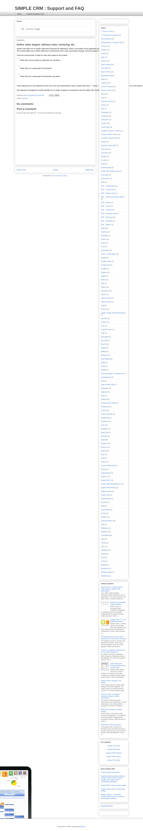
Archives (104, 61)
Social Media (105, 510)
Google (103, 258)
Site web (104, 502)
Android (103, 53)
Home (19, 14)
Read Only (104, 432)
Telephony (104, 532)
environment (105, 178)
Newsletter (104, 388)
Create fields (105, 127)
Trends (103, 543)
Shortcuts (104, 476)
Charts (103, 94)
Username (104, 550)
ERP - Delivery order (108, 193)
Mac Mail (104, 340)
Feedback (104, 236)
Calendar (104, 83)
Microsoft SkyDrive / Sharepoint (112, 373)
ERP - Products (106, 210)
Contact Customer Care (35, 14)
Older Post (89, 170)
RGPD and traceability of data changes (118, 603)
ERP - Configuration (108, 186)
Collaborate (105, 112)
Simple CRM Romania (113, 753)
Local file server (106, 329)
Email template (106, 167)
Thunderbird (105, 535)
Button (103, 79)
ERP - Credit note (107, 189)
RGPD (103, 451)
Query (103, 425)
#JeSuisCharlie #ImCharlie (110, 772)
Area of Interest (106, 64)
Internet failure (106, 302)
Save (103, 458)
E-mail (103, 160)
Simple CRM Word (113, 760)
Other (103, 396)
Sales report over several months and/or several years (118, 665)
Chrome (104, 105)
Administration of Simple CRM (111, 42)
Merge (103, 366)
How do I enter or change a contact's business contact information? (110, 696)
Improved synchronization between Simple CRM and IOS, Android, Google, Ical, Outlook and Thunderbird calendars (113, 779)
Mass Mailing (105, 359)
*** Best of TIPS (106, 31)
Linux (103, 326)
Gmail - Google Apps (108, 254)
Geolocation (105, 250)
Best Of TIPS (105, 72)
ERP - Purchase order (108, 213)
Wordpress (105, 576)
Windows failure (106, 572)
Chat (102, 98)
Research (104, 443)
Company (104, 116)
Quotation (104, 429)
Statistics (104, 517)
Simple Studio (106, 498)
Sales (103, 454)
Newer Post (21, 170)
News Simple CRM (107, 384)
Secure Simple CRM (108, 465)
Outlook (103, 399)
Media (103, 362)
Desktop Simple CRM (108, 145)
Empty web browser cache (110, 171)
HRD (102, 283)
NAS (102, 381)
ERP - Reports (106, 224)
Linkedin (104, 322)
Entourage (104, 175)
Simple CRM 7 (106, 480)
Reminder (104, 436)
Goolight (104, 269)
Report (103, 440)
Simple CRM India (113, 749)
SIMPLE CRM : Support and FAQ (49, 8)
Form (103, 247)
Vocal (103, 557)
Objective (25, 98)
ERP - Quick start (107, 217)
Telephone (104, 528)
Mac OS (104, 344)
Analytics (104, 50)
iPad (102, 305)
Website (104, 565)
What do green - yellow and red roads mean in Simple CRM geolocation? (112, 589)
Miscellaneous (106, 377)
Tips (102, 539)
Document (104, 153)
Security (104, 469)
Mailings (104, 351)
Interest (103, 294)
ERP (102, 182)
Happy (103, 276)
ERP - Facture (106, 202)
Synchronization (106, 521)
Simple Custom (106, 491)
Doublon (104, 156)
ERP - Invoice (106, 206)
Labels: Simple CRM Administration (113, 313)
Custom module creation (109, 134)
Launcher (104, 318)
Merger (103, 370)
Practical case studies (108, 403)
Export (103, 228)
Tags (102, 524)
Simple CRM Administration (110, 484)
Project (103, 410)
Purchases (104, 421)
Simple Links (105, 495)
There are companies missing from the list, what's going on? (113, 651)
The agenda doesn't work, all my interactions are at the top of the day (113, 638)
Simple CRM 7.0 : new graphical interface (118, 620)
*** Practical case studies (110, 35)
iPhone (103, 309)
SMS (102, 506)
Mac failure (105, 337)
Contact (103, 123)
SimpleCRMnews (107, 806)
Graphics (104, 272)
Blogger (82, 826)
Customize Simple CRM (109, 138)
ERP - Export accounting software (113, 197)
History (103, 280)
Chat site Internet (107, 101)
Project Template (107, 414)
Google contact (106, 261)
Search (103, 462)
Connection (105, 120)
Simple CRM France (113, 756)
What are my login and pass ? (111, 725)
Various (103, 554)
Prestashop (105, 407)
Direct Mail (104, 149)
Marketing (104, 355)
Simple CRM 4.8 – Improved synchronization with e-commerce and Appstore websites (112, 796)
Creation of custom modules (111, 131)
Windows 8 (105, 568)
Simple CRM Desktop (108, 488)
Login (103, 333)
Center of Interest (107, 86)
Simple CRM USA (113, 746)
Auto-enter (104, 68)
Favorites (104, 232)
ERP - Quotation (106, 221)
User (102, 546)
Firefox (103, 243)
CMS (102, 109)
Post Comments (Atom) (59, 176)
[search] (55, 29)
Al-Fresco (104, 46)
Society (103, 513)
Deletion (104, 142)
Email (103, 164)
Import (103, 287)
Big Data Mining (106, 75)
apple (103, 57)
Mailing (103, 348)
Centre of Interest (107, 90)
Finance (104, 239)
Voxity (103, 561)
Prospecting (105, 418)
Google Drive (105, 265)
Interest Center (106, 298)
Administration (106, 39)
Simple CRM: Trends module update (113, 785)
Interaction (104, 291)
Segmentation (106, 473)
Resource (104, 447)
